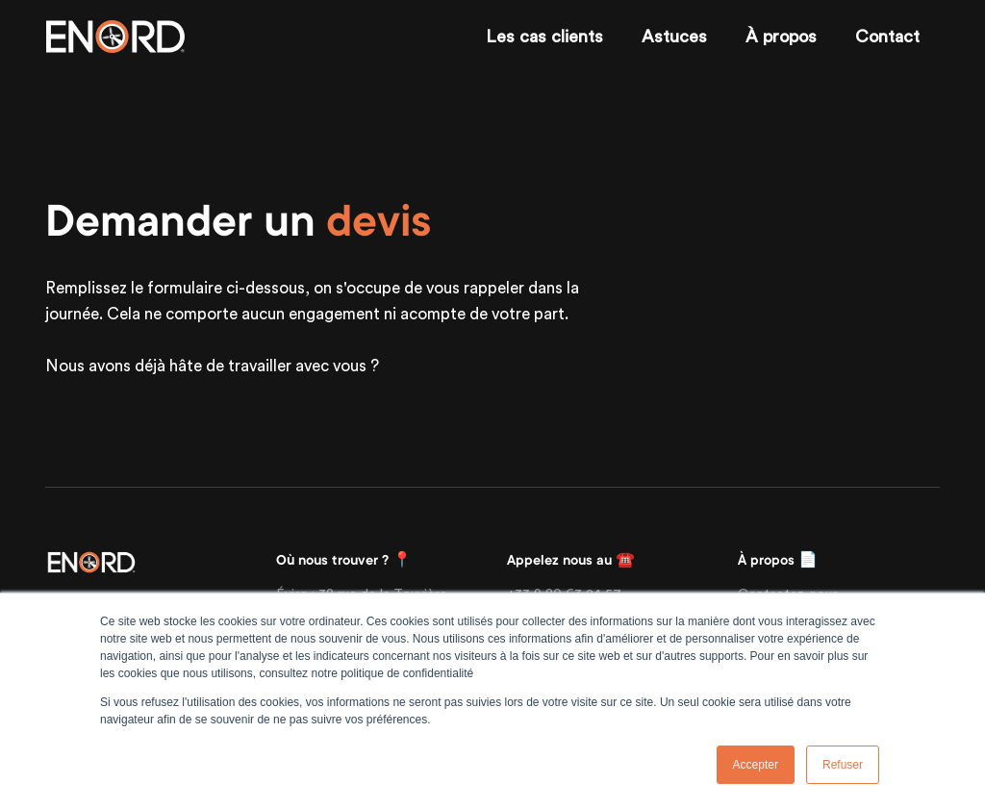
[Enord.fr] (115, 36)
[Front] (91, 560)
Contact (887, 36)
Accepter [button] (755, 764)
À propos (781, 36)
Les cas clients (544, 36)
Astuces (674, 36)
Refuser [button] (842, 764)
